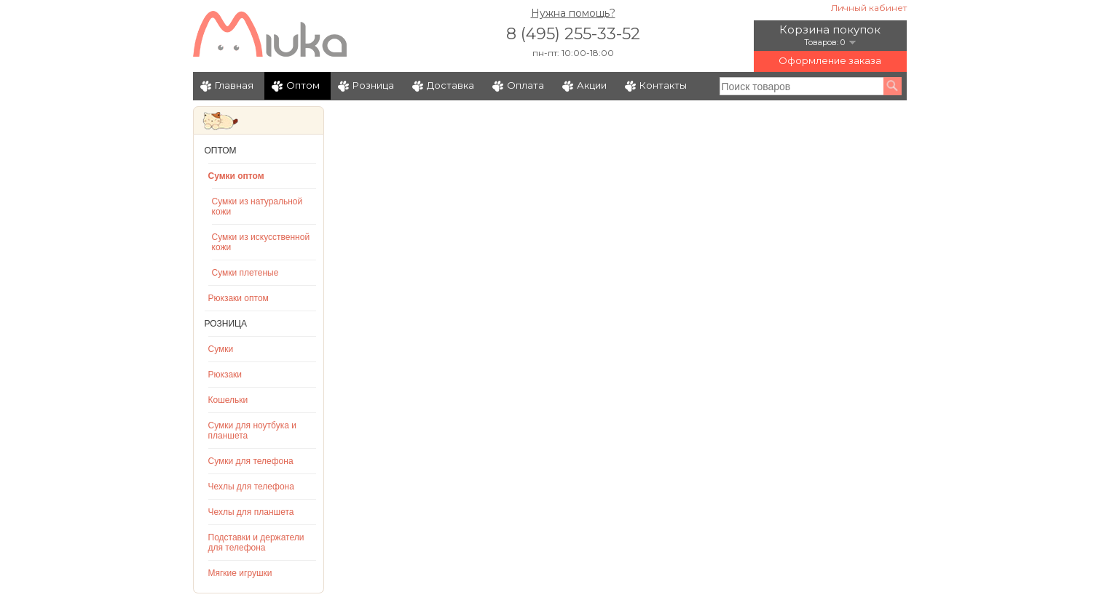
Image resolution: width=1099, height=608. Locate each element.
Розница (373, 85)
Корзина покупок (830, 29)
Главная (234, 85)
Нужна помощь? (573, 13)
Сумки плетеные (245, 273)
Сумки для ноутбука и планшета (252, 430)
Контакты (663, 85)
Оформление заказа (830, 60)
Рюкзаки (225, 374)
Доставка (450, 85)
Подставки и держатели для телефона (256, 542)
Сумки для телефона (251, 461)
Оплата (525, 85)
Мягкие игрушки (240, 573)
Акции (592, 85)
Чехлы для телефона (251, 486)
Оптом (303, 85)
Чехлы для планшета (251, 512)
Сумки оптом (236, 176)
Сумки (221, 349)
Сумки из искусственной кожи (261, 242)
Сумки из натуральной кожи (257, 206)
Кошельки (228, 400)
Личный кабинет (869, 7)
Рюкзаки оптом (238, 298)
